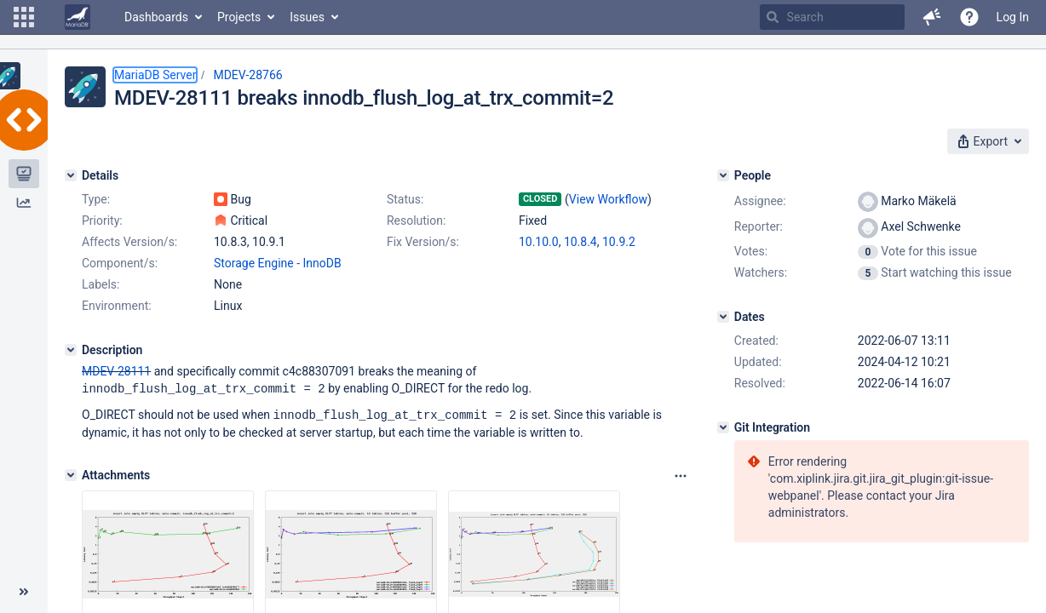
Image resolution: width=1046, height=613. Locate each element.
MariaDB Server (155, 75)
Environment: (117, 305)
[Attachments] (71, 473)
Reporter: (758, 226)
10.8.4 (580, 242)
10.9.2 (618, 242)
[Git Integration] (723, 427)
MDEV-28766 (247, 75)
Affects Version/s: (129, 242)
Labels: (100, 284)
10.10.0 (539, 242)
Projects (239, 17)
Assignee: (760, 201)
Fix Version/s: (423, 242)
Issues (307, 17)
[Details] (71, 175)
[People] (723, 175)
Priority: (102, 220)
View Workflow (608, 199)
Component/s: (120, 263)
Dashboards (156, 17)
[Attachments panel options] (681, 474)
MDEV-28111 (116, 371)
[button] (24, 17)
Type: (96, 199)
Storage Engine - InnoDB (278, 263)
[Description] (71, 350)
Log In (1013, 17)
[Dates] (723, 317)
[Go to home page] (77, 17)
